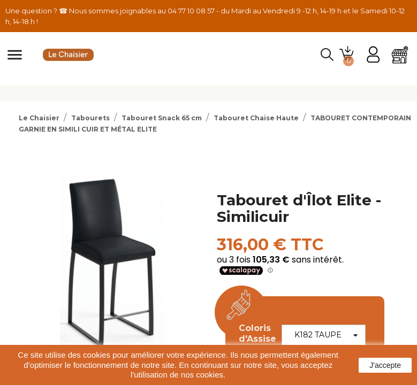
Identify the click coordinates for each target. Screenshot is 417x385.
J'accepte (385, 365)
